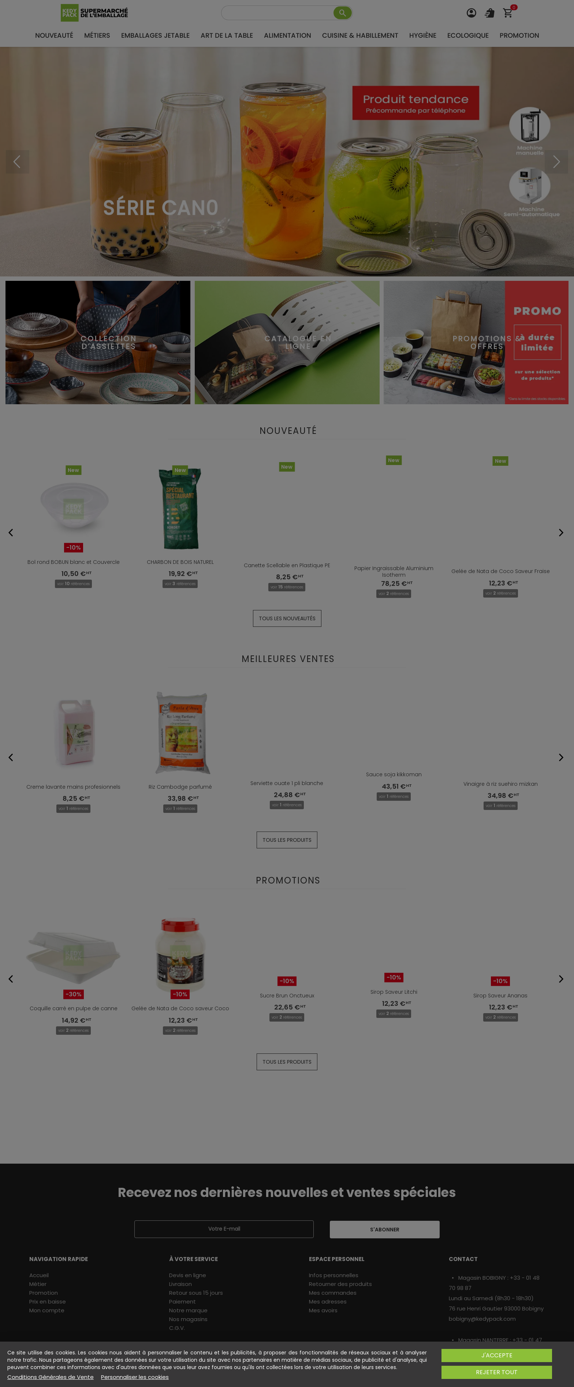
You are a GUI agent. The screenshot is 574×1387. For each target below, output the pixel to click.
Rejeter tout (497, 1372)
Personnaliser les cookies (135, 1377)
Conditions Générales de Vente (50, 1377)
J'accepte (496, 1355)
